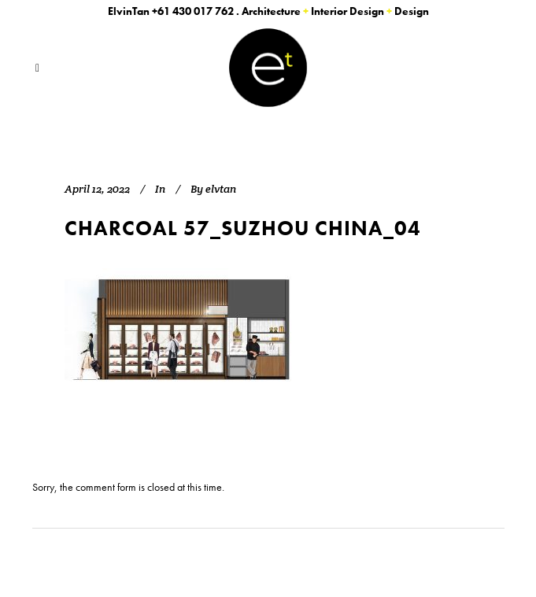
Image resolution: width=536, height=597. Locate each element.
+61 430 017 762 (193, 11)
